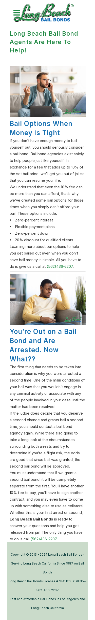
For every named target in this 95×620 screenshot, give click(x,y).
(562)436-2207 (60, 266)
